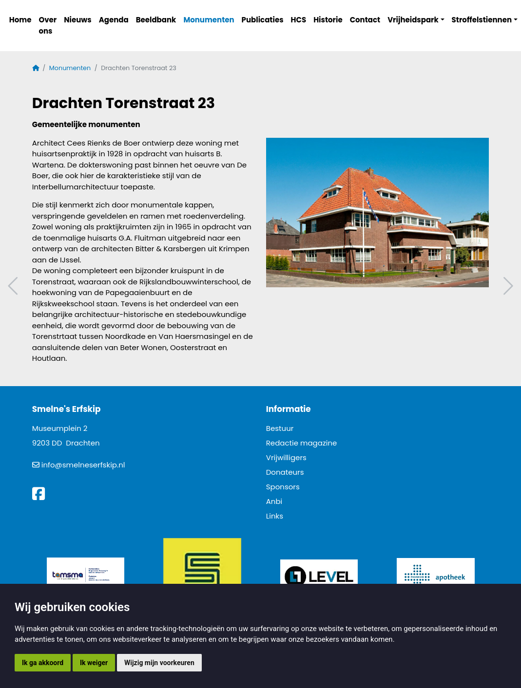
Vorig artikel (14, 286)
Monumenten (208, 20)
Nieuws (77, 20)
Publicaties (263, 20)
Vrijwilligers (286, 457)
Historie (328, 20)
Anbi (274, 501)
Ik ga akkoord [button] (42, 663)
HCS (299, 20)
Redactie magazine (301, 443)
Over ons (48, 25)
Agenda (114, 20)
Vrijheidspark (413, 20)
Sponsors (283, 487)
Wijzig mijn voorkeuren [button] (159, 663)
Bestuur (280, 428)
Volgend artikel (507, 286)
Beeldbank (156, 20)
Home (20, 20)
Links (274, 516)
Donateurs (285, 472)
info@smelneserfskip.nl (83, 465)
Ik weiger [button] (94, 663)
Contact (365, 20)
